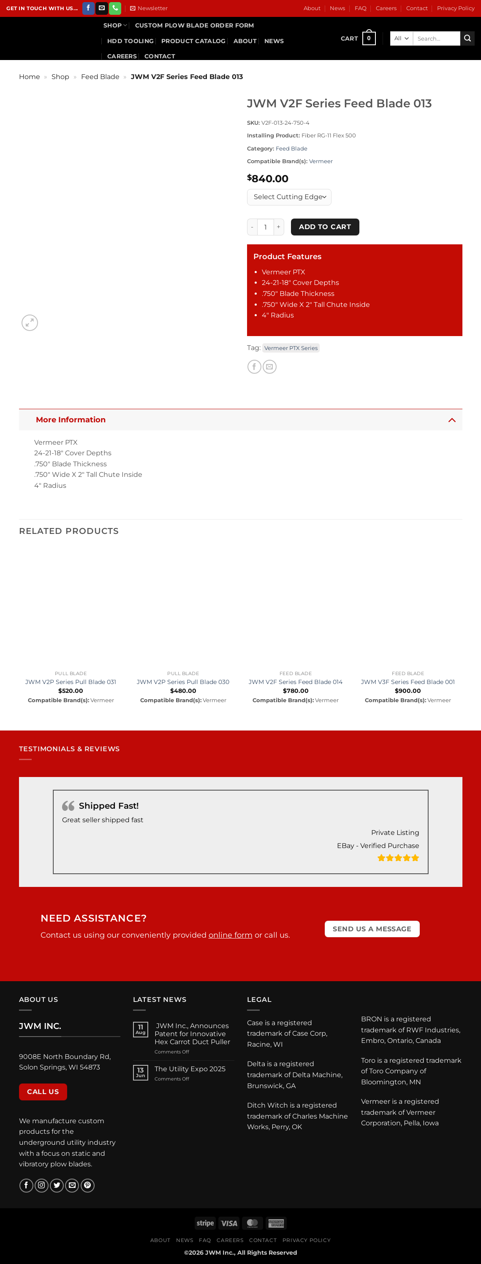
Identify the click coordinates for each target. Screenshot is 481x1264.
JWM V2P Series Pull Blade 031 (70, 682)
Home (29, 77)
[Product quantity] (265, 227)
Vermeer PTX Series (291, 348)
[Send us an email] (101, 8)
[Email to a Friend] (270, 367)
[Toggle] (451, 419)
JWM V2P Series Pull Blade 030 (183, 682)
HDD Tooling (130, 41)
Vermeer (321, 161)
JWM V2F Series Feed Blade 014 (295, 682)
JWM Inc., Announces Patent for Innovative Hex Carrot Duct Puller (193, 1034)
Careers (386, 8)
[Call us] (115, 8)
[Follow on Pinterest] (88, 1186)
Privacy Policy (456, 8)
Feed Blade (100, 77)
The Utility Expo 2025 (190, 1069)
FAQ (361, 8)
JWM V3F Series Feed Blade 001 (408, 682)
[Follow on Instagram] (42, 1186)
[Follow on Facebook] (88, 8)
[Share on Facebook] (254, 367)
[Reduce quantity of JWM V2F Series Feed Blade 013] (252, 227)
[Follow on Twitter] (57, 1186)
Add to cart (325, 227)
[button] (149, 8)
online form (231, 935)
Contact (417, 8)
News (337, 8)
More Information (248, 419)
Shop (115, 25)
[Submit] (467, 38)
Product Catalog (193, 41)
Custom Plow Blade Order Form (194, 25)
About (312, 8)
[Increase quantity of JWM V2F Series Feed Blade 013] (279, 227)
